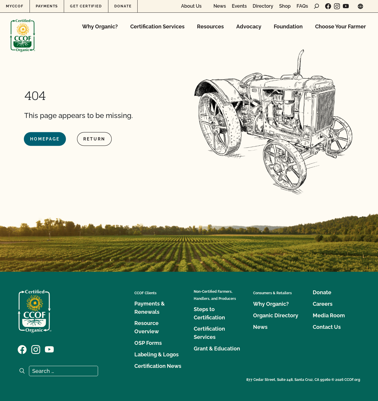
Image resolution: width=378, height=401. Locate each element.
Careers (323, 304)
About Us (191, 6)
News (220, 6)
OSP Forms (148, 343)
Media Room (329, 315)
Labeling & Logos (156, 354)
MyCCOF (15, 6)
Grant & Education (217, 348)
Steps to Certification (209, 313)
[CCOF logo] (22, 29)
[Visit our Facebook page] (328, 6)
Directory (263, 6)
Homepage (45, 139)
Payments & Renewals (149, 307)
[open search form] (316, 6)
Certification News (157, 366)
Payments (47, 6)
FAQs (302, 6)
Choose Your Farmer (340, 26)
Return (94, 139)
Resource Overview (146, 327)
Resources (210, 26)
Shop (285, 6)
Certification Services (157, 26)
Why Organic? (100, 26)
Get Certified (86, 6)
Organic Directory (275, 315)
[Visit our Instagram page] (337, 6)
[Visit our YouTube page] (346, 6)
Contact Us (327, 327)
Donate (123, 6)
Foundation (288, 26)
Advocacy (248, 26)
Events (239, 6)
